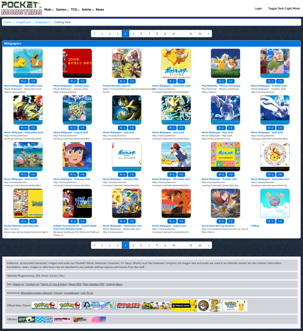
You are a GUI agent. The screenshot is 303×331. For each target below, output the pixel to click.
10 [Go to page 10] (173, 33)
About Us (18, 284)
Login (258, 8)
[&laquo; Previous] (94, 33)
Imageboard (23, 22)
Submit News (114, 284)
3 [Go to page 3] (117, 33)
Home (7, 22)
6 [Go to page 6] (141, 33)
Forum (58, 292)
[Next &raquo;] (208, 33)
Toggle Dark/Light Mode (284, 8)
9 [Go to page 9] (165, 33)
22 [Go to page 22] (200, 33)
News (100, 9)
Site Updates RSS (93, 284)
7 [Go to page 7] (149, 33)
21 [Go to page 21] (191, 33)
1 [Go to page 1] (102, 33)
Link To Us (87, 292)
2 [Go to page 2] (110, 33)
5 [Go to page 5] (133, 33)
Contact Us (32, 284)
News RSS (75, 284)
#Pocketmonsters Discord (36, 292)
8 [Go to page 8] (157, 33)
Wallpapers (42, 22)
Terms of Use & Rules (54, 284)
